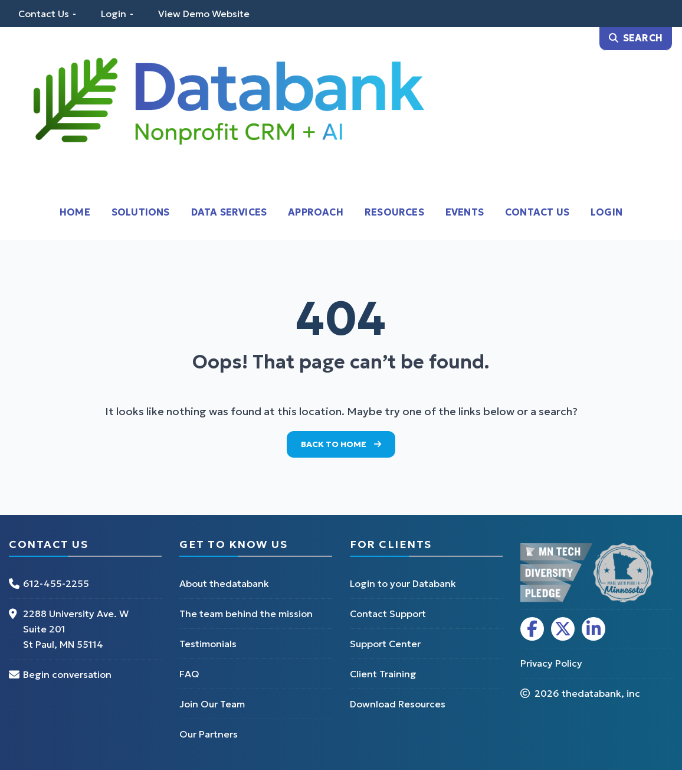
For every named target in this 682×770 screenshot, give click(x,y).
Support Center (385, 644)
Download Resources (397, 704)
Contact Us (43, 13)
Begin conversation (67, 674)
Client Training (383, 674)
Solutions (141, 212)
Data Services (229, 212)
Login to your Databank (403, 583)
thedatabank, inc (601, 693)
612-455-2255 (56, 583)
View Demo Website (204, 13)
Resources (394, 212)
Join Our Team (212, 704)
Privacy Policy (551, 663)
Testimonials (208, 644)
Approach (315, 212)
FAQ (189, 674)
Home (75, 212)
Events (464, 212)
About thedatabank (224, 583)
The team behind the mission (246, 613)
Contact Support (388, 613)
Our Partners (208, 734)
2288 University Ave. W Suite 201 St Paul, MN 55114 (76, 629)
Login (113, 13)
